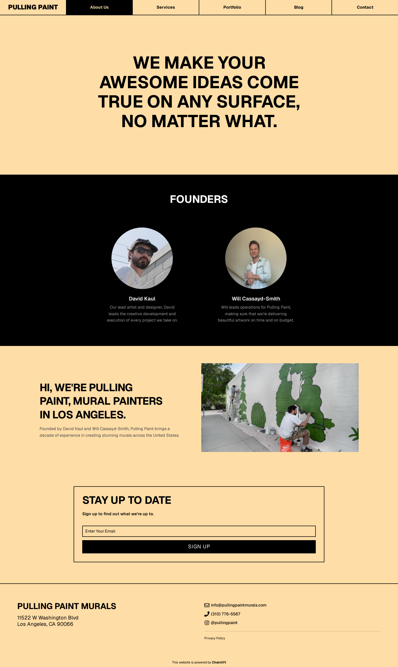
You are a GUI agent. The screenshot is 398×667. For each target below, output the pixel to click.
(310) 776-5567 (225, 614)
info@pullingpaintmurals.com (239, 605)
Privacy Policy (214, 638)
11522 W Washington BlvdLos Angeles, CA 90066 (47, 621)
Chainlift (219, 662)
